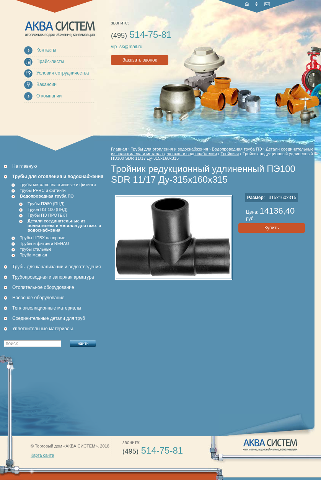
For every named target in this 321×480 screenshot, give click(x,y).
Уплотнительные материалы (42, 328)
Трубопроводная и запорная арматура (53, 277)
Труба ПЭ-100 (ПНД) (47, 209)
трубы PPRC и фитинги (42, 190)
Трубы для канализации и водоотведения (56, 266)
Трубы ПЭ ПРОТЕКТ (48, 215)
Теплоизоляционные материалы (46, 308)
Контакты (46, 50)
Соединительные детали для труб (48, 318)
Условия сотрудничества (62, 73)
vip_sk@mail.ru (126, 46)
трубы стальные (36, 249)
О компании (49, 96)
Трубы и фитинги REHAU (44, 243)
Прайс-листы (50, 61)
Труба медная (33, 255)
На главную (24, 166)
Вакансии (46, 84)
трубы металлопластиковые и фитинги (58, 184)
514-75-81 (141, 34)
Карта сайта (42, 455)
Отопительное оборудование (43, 287)
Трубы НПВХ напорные (42, 237)
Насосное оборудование (38, 297)
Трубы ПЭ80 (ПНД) (46, 203)
